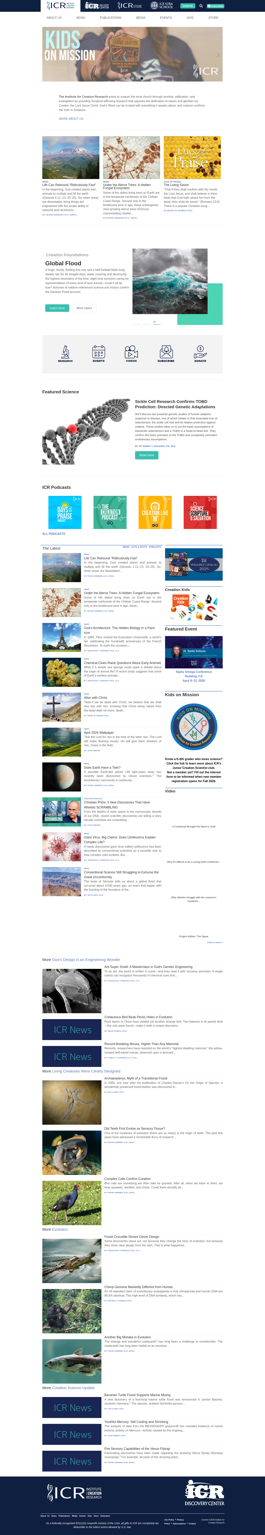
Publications (110, 17)
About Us (54, 17)
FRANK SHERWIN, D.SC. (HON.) (100, 576)
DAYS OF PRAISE (172, 182)
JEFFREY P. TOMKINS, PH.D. (120, 1301)
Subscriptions (179, 1523)
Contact (192, 1523)
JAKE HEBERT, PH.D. (117, 1436)
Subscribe (215, 6)
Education (105, 1516)
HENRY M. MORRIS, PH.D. (98, 716)
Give (190, 17)
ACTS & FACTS (139, 547)
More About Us (71, 118)
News (80, 17)
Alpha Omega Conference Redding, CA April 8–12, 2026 (194, 676)
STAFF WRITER (93, 751)
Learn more (57, 308)
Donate (188, 5)
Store (213, 17)
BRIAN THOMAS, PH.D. (117, 1031)
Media (140, 17)
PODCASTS (155, 547)
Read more (146, 455)
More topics (84, 308)
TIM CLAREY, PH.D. (95, 895)
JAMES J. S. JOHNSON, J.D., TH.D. (122, 1058)
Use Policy (169, 1519)
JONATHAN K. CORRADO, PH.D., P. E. (103, 651)
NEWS (45, 182)
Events (166, 17)
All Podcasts (53, 533)
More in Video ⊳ (215, 942)
